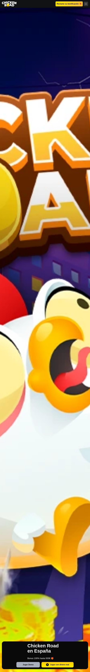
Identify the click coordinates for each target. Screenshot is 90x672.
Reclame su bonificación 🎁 (69, 4)
